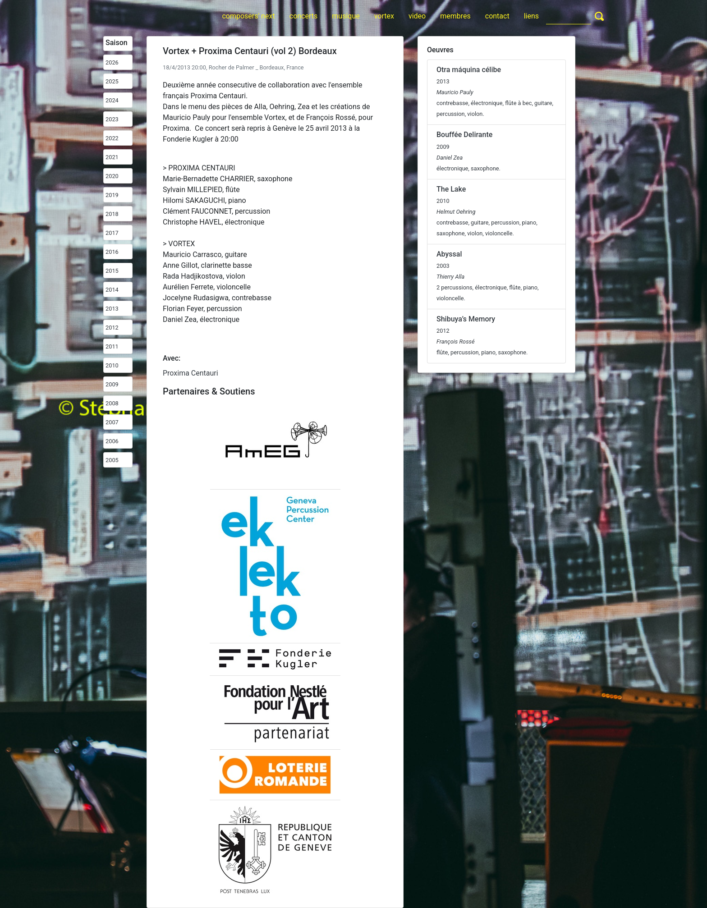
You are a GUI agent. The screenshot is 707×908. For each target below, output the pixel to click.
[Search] (568, 15)
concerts (303, 16)
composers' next (248, 16)
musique (345, 16)
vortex (384, 16)
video (417, 16)
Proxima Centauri (190, 373)
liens (531, 16)
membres (455, 16)
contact (497, 16)
